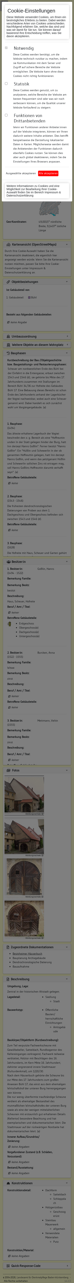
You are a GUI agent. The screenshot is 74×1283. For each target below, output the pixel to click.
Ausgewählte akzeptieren (21, 173)
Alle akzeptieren (48, 173)
